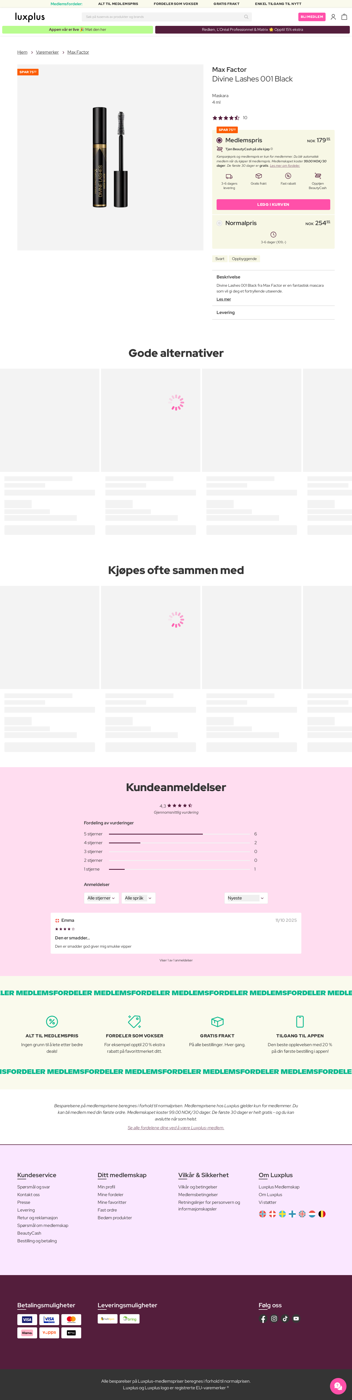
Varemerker (47, 52)
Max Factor (78, 52)
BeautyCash (29, 1233)
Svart (219, 258)
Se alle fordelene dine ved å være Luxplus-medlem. (176, 1128)
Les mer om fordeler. (285, 165)
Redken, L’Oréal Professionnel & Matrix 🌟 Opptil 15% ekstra (252, 29)
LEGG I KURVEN (273, 204)
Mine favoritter (112, 1202)
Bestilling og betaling (37, 1241)
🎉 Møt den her (77, 29)
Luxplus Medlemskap (279, 1187)
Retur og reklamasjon (37, 1218)
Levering (26, 1210)
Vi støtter (268, 1202)
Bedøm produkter (115, 1218)
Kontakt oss (28, 1194)
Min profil (106, 1187)
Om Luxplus (270, 1194)
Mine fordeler (111, 1194)
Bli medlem (312, 17)
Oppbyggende (244, 258)
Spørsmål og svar (33, 1187)
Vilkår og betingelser (197, 1187)
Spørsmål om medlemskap (42, 1225)
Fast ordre (107, 1210)
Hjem (22, 52)
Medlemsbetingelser (198, 1194)
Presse (23, 1202)
